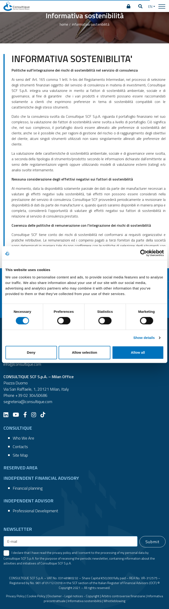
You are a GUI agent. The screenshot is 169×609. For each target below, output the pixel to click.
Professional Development (35, 511)
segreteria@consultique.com (27, 401)
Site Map (20, 455)
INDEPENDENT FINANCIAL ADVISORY (41, 478)
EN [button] (150, 6)
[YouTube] (17, 414)
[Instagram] (35, 414)
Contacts (20, 446)
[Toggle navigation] (162, 6)
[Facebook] (26, 414)
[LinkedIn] (7, 414)
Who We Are (23, 438)
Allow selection (84, 352)
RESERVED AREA (20, 467)
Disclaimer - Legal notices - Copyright (73, 596)
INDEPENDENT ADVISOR (28, 500)
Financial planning (28, 488)
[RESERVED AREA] (128, 6)
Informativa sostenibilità (84, 600)
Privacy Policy (15, 596)
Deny (31, 352)
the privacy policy (59, 552)
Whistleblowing (114, 600)
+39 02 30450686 (31, 395)
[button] (140, 6)
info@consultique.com (22, 364)
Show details (144, 338)
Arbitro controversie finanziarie (123, 596)
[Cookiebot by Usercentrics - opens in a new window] (143, 253)
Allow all (138, 352)
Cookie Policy (36, 596)
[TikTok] (44, 414)
